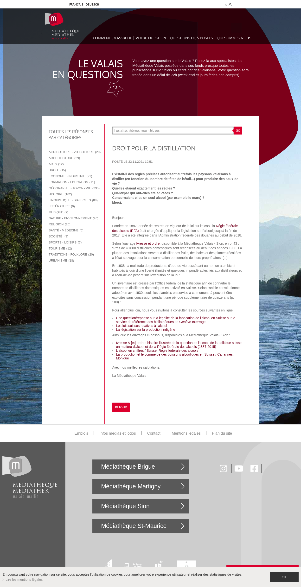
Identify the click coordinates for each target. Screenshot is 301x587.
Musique (58, 212)
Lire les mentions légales (24, 579)
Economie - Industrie (70, 176)
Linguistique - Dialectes (73, 200)
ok (284, 577)
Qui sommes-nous (234, 37)
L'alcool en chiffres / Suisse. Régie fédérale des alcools (157, 350)
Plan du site (222, 433)
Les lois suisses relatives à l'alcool (141, 326)
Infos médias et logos (117, 433)
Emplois (81, 433)
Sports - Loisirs (65, 242)
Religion (59, 224)
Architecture (64, 158)
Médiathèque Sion (125, 506)
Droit (57, 170)
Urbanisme (61, 260)
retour (121, 407)
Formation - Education (72, 182)
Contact (153, 433)
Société (58, 236)
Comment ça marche (112, 37)
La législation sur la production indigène (145, 329)
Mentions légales (186, 433)
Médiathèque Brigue (128, 466)
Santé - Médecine (66, 230)
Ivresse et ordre (148, 243)
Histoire (60, 194)
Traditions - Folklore (71, 254)
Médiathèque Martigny (130, 486)
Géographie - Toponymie (74, 188)
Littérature (62, 206)
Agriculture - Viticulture (75, 152)
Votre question (151, 37)
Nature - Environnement (73, 218)
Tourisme (60, 248)
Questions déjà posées (191, 37)
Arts (56, 164)
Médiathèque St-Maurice (134, 525)
